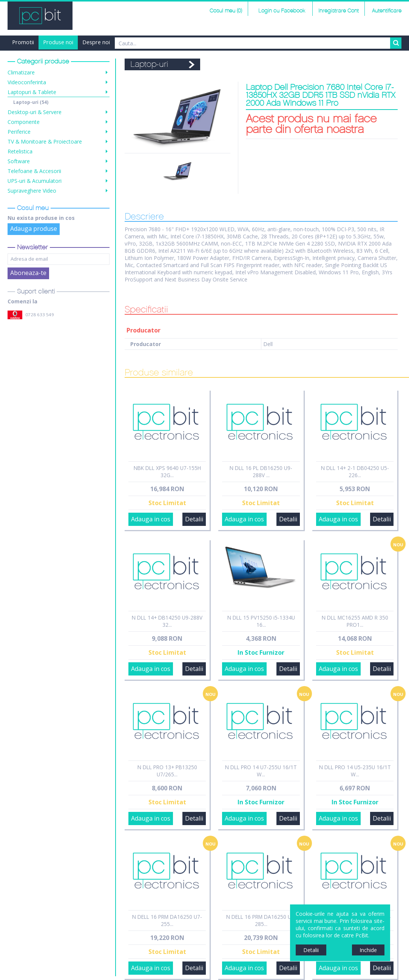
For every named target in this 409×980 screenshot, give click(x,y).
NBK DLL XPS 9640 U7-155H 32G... (167, 471)
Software (19, 161)
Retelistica (20, 151)
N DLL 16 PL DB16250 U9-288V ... (261, 471)
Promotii (23, 42)
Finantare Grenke (164, 42)
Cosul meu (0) (226, 10)
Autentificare (386, 10)
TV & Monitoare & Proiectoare (45, 141)
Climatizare (21, 72)
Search (395, 43)
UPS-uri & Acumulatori (35, 180)
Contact (205, 42)
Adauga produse (33, 228)
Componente (24, 121)
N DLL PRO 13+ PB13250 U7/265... (167, 771)
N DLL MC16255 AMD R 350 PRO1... (355, 621)
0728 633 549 (39, 314)
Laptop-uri (30, 102)
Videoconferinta (27, 82)
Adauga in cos (150, 519)
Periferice (19, 131)
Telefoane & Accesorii (34, 171)
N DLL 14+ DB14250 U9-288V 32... (167, 621)
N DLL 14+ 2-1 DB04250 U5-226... (355, 471)
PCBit (40, 16)
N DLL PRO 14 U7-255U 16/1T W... (261, 771)
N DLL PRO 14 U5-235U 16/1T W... (355, 771)
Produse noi (58, 42)
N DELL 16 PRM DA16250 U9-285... (261, 920)
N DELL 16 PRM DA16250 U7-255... (167, 920)
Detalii (194, 519)
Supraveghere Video (32, 190)
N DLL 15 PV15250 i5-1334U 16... (261, 621)
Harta (126, 42)
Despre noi (96, 42)
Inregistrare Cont (338, 10)
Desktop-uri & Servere (35, 112)
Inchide (368, 950)
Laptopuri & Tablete (32, 92)
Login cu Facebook (281, 10)
